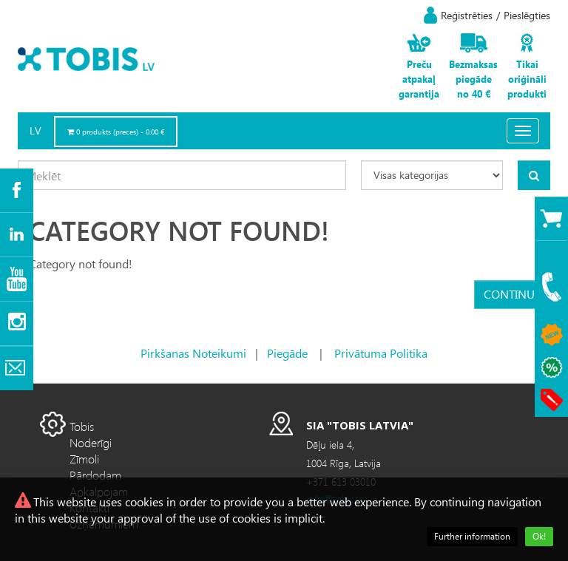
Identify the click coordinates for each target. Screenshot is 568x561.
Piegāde (287, 353)
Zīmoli (84, 458)
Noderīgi (91, 442)
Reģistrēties (467, 15)
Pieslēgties (527, 15)
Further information (472, 536)
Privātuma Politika (380, 353)
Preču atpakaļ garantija (419, 79)
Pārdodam (95, 475)
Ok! (539, 536)
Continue (512, 294)
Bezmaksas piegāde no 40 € (473, 79)
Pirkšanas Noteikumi (193, 353)
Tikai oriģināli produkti (527, 79)
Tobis (82, 426)
